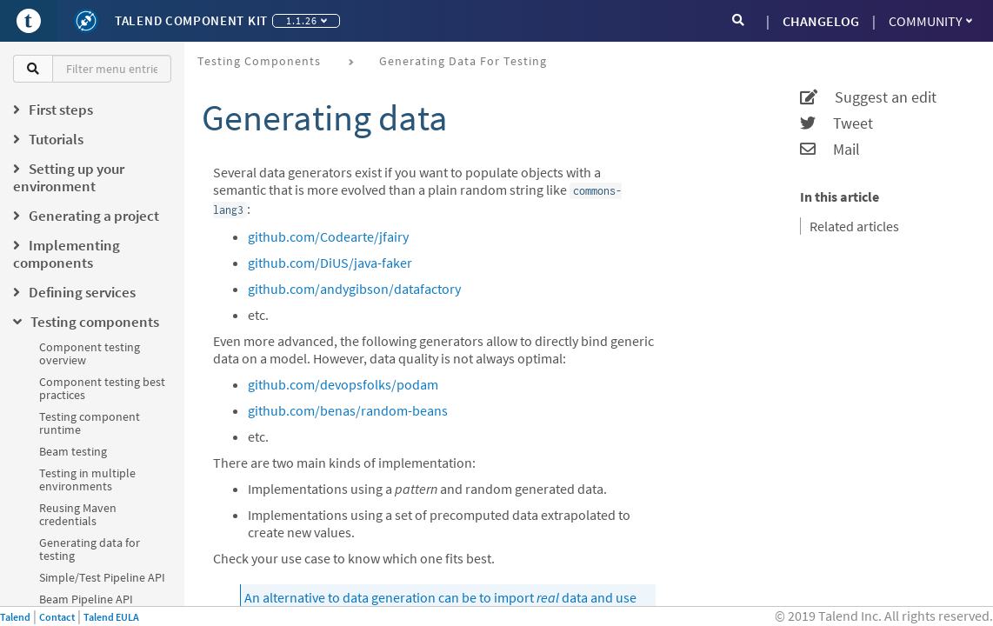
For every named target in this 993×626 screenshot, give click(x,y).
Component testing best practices (102, 388)
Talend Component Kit (191, 20)
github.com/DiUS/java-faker (330, 262)
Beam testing (73, 451)
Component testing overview (89, 353)
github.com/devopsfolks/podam (343, 384)
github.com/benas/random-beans (348, 410)
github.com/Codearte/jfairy (328, 236)
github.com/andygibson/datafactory (354, 288)
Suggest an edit (868, 97)
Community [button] (930, 21)
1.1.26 (306, 20)
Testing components (259, 61)
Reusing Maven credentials (78, 514)
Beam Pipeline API (86, 599)
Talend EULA (111, 616)
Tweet (836, 123)
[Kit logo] (86, 21)
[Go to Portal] (28, 21)
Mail (830, 149)
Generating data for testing (89, 549)
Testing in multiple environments (87, 479)
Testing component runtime (89, 423)
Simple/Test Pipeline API (102, 577)
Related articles (854, 226)
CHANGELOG (821, 21)
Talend (15, 616)
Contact (57, 616)
